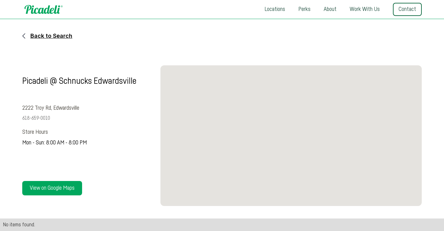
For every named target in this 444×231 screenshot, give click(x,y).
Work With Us (365, 9)
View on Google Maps (52, 188)
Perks (304, 9)
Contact (407, 9)
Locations (274, 9)
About (330, 9)
